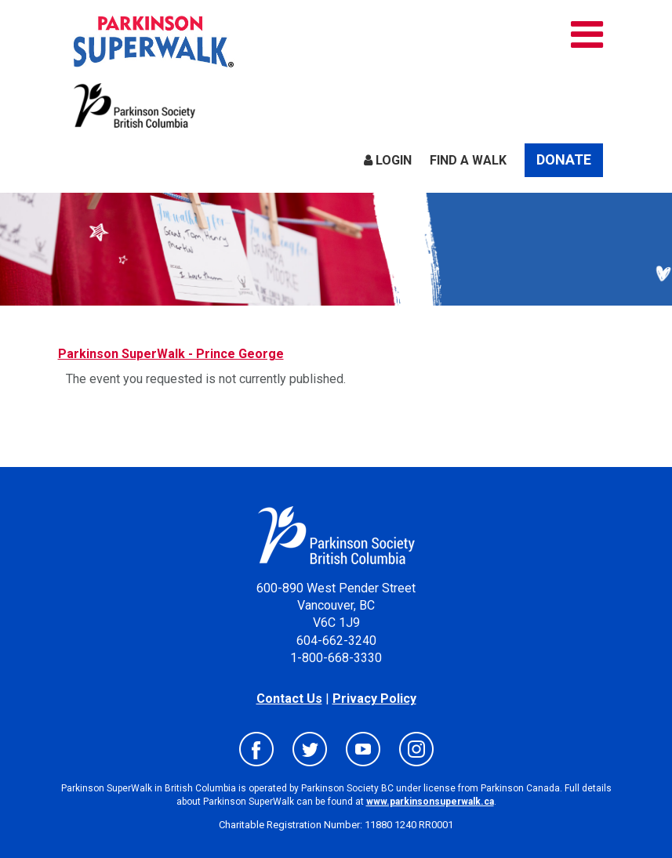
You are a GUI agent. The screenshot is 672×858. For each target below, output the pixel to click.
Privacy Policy (374, 698)
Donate (563, 159)
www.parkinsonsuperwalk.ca (430, 801)
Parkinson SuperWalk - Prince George (171, 353)
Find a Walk (468, 160)
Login (388, 160)
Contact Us (289, 698)
